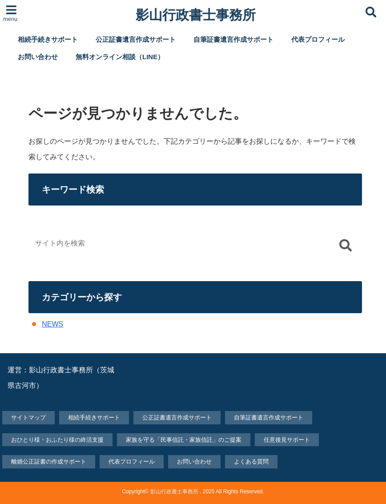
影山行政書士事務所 (196, 15)
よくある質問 (251, 461)
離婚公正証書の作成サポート (48, 461)
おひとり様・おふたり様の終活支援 (57, 439)
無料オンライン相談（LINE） (120, 56)
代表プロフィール (318, 39)
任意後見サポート (287, 439)
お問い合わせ (38, 56)
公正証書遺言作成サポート (136, 39)
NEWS (52, 324)
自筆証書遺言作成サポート (233, 39)
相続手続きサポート (48, 39)
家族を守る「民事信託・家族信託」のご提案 (183, 439)
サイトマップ (28, 417)
